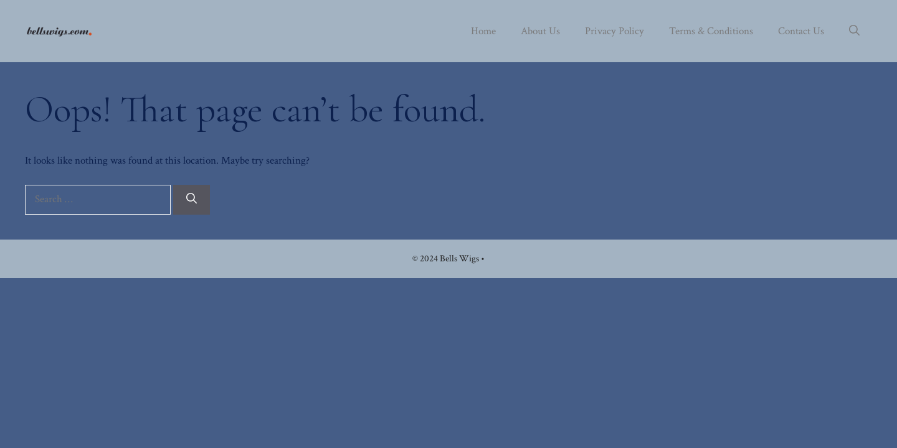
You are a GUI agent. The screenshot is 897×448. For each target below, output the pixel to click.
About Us (540, 31)
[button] (854, 31)
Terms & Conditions (711, 31)
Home (483, 31)
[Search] (191, 200)
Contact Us (801, 31)
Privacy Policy (614, 31)
